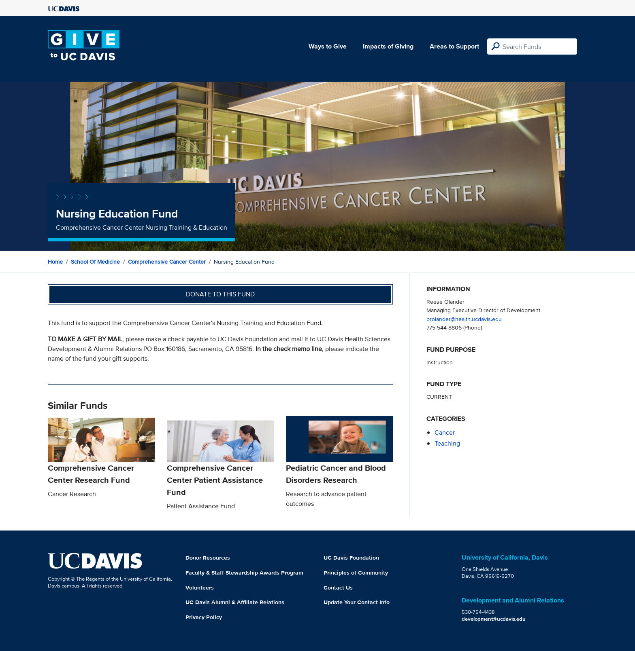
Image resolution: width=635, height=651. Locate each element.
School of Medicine (95, 262)
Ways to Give (328, 46)
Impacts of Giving (388, 46)
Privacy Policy (203, 617)
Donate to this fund (220, 294)
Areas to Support (454, 46)
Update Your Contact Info (357, 602)
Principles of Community (356, 573)
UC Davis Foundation (351, 558)
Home (55, 262)
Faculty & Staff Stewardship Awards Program (244, 573)
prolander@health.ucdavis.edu (464, 319)
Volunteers (199, 587)
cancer (445, 432)
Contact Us (338, 587)
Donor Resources (207, 558)
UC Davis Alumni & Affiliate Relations (234, 602)
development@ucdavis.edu (494, 619)
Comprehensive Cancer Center (167, 262)
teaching (447, 443)
